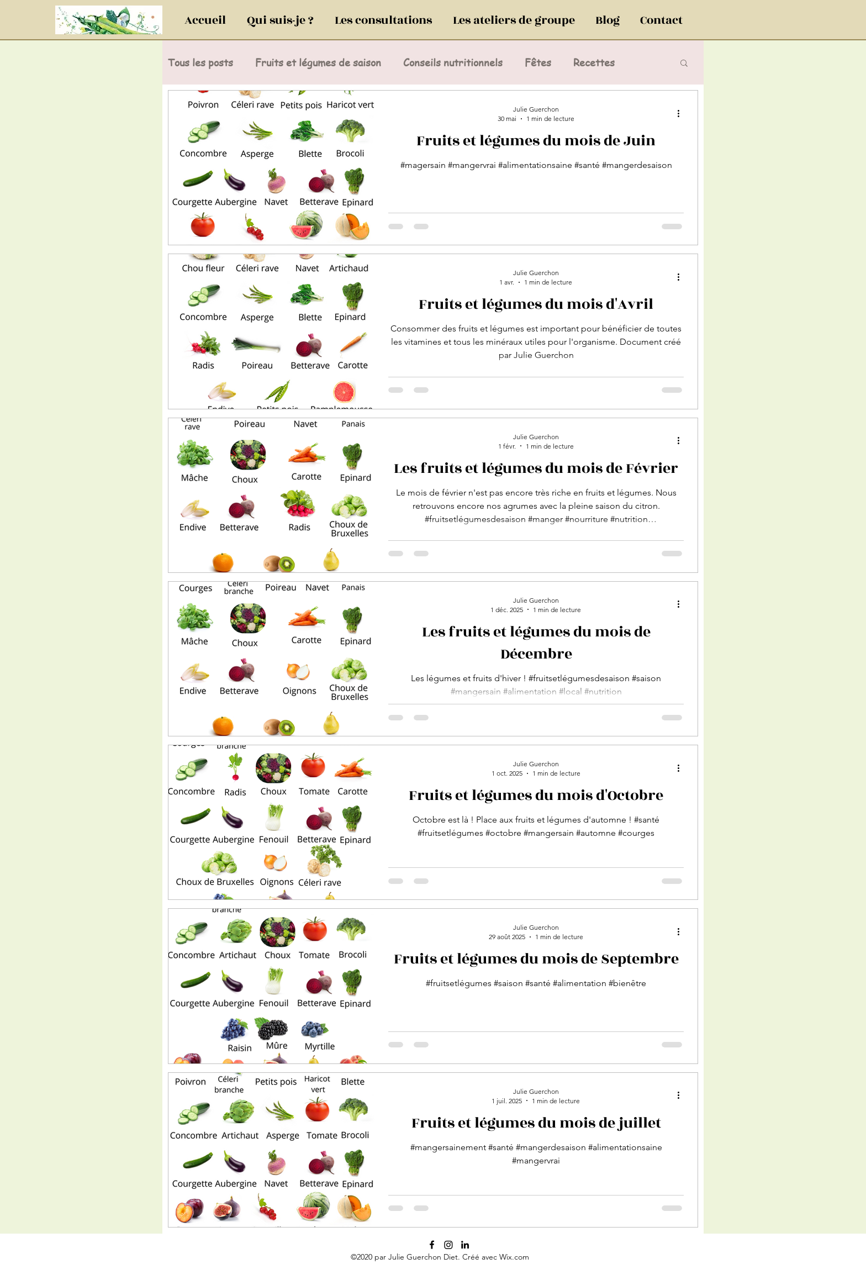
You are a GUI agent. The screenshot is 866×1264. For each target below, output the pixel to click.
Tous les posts (200, 62)
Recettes (594, 62)
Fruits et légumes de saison (318, 62)
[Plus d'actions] (682, 113)
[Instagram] (448, 1244)
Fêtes (538, 62)
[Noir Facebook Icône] (431, 1244)
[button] (684, 64)
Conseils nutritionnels (453, 62)
